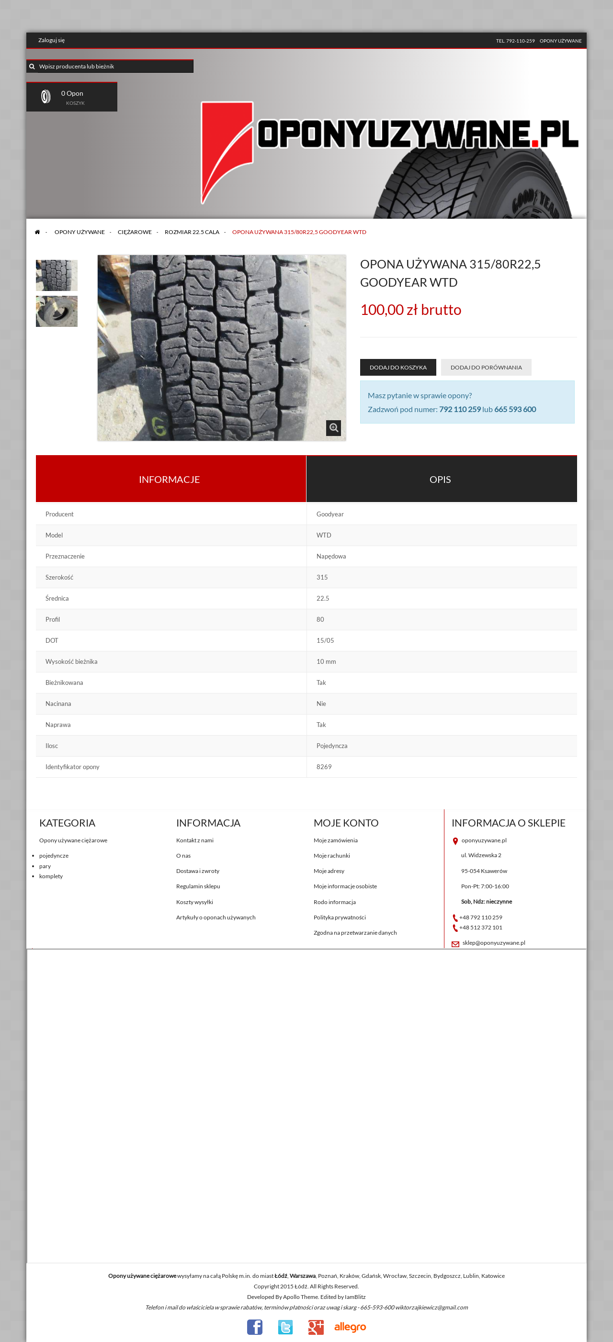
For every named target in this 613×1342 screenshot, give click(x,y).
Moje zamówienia (336, 840)
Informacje (169, 479)
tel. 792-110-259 (515, 41)
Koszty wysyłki (194, 902)
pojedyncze (53, 855)
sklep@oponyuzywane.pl (494, 942)
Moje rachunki (332, 855)
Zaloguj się (51, 40)
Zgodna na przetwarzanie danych (355, 932)
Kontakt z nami (195, 840)
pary (45, 866)
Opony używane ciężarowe (73, 840)
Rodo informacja (335, 902)
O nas (183, 855)
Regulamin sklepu (198, 886)
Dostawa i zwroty (197, 870)
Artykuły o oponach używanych (216, 917)
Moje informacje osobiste (345, 886)
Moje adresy (329, 870)
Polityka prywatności (340, 917)
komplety (51, 876)
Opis (440, 479)
